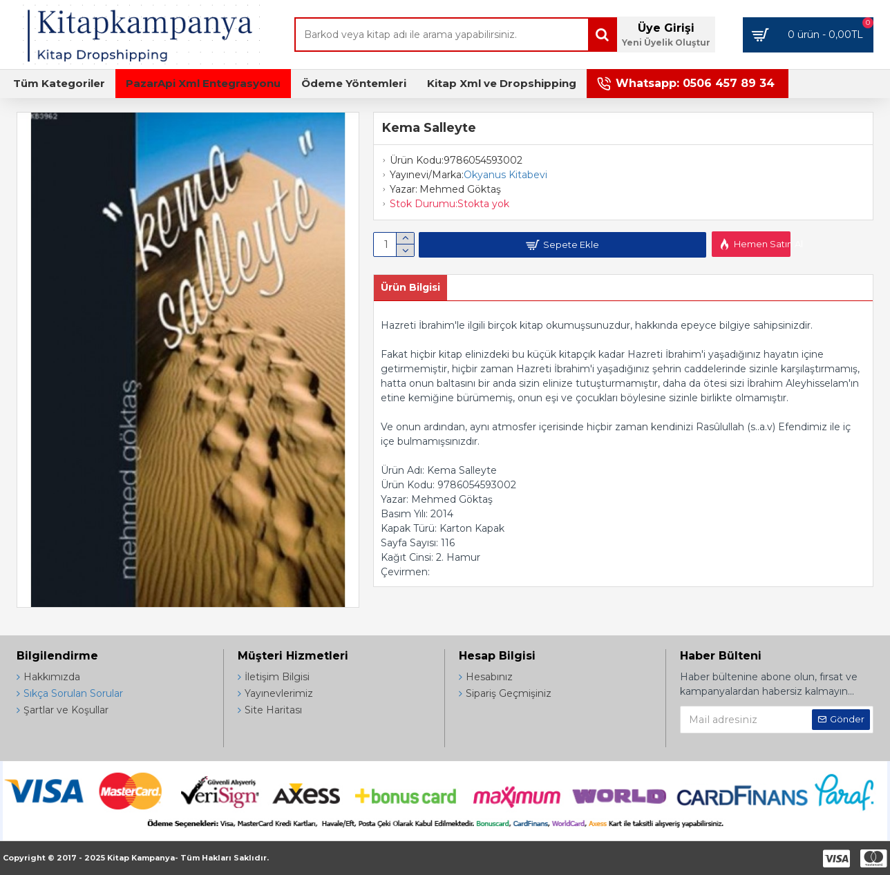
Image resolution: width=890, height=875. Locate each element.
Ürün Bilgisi (410, 287)
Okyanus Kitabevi (505, 175)
